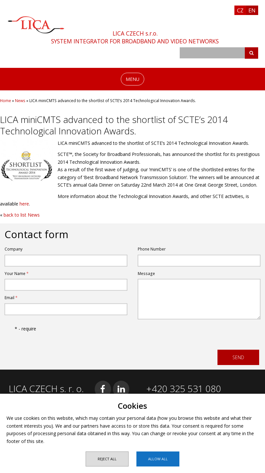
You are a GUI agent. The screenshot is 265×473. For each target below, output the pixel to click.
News (20, 100)
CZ (240, 10)
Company (13, 249)
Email (11, 297)
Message (146, 273)
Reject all (107, 458)
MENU (132, 79)
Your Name (17, 273)
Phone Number (152, 249)
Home (5, 100)
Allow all (158, 458)
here (24, 204)
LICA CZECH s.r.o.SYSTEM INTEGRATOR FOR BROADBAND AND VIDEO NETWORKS (135, 37)
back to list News (22, 215)
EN (252, 10)
